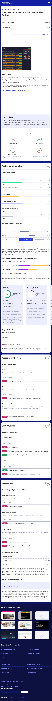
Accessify (7, 3)
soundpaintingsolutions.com (35, 668)
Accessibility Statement (7, 684)
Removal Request (20, 684)
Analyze (24, 692)
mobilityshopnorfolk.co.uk (34, 664)
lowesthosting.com (6, 661)
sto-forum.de (5, 676)
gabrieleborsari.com (6, 668)
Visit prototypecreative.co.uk (13, 90)
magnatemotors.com (33, 661)
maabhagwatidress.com (33, 653)
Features (9, 681)
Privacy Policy (5, 686)
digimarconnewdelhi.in (33, 649)
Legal (22, 681)
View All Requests (26, 239)
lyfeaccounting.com (6, 653)
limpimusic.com (5, 664)
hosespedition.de (31, 672)
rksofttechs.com (5, 672)
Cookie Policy (14, 686)
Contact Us (16, 681)
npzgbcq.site (4, 657)
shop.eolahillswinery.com (8, 649)
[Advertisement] (26, 42)
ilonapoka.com (31, 676)
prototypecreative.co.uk (10, 10)
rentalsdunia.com (32, 657)
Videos (3, 681)
